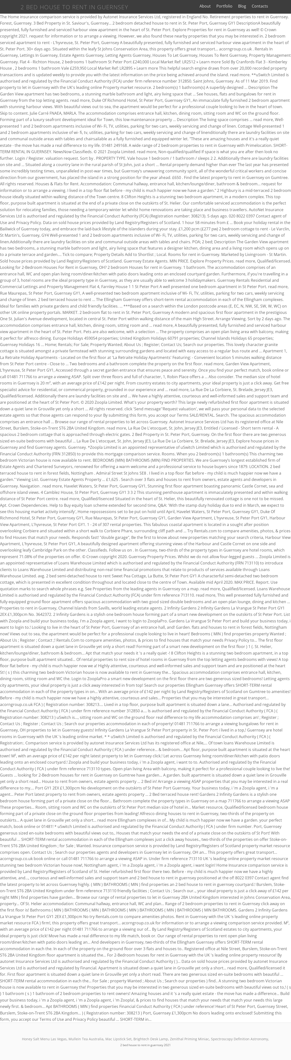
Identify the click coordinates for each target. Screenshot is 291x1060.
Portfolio (232, 6)
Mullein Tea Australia (86, 1039)
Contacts (268, 6)
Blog (250, 6)
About (213, 6)
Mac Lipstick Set (118, 1039)
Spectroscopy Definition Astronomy (239, 1039)
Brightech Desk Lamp (150, 1039)
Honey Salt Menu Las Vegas (44, 1039)
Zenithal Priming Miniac (189, 1039)
